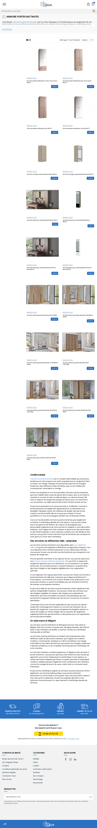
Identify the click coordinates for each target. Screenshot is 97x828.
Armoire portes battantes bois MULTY (39, 128)
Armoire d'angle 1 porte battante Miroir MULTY (78, 174)
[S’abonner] (90, 797)
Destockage (38, 779)
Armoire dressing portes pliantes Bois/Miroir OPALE (78, 316)
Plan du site (6, 779)
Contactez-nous (9, 776)
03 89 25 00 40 (48, 734)
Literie (35, 762)
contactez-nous (73, 739)
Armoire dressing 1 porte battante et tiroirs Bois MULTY (41, 268)
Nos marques (38, 776)
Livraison (5, 766)
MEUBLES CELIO (32, 78)
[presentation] (23, 810)
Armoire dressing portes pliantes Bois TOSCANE (76, 363)
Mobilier (36, 759)
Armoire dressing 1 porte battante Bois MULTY (42, 220)
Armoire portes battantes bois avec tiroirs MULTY (77, 81)
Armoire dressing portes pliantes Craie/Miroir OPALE (42, 363)
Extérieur (36, 772)
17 (92, 40)
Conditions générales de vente (14, 769)
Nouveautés (38, 783)
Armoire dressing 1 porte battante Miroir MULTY (76, 221)
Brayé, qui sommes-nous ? (13, 759)
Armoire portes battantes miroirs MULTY (76, 128)
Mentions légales (9, 772)
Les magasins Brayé (10, 762)
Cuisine (36, 766)
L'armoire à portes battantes (24, 22)
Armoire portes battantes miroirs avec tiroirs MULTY (42, 81)
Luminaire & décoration (42, 769)
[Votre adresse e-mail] (46, 797)
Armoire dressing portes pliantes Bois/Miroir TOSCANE (42, 411)
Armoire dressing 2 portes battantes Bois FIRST (77, 411)
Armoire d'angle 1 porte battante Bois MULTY (42, 174)
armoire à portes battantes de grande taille (51, 561)
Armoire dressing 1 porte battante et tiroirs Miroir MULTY (77, 268)
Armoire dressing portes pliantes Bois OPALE (42, 315)
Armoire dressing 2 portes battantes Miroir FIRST (41, 458)
